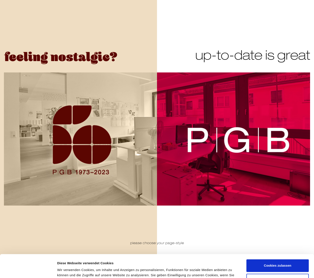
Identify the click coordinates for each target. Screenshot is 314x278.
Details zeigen (68, 269)
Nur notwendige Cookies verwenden (277, 259)
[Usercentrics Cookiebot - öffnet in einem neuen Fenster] (28, 269)
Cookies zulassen (277, 242)
